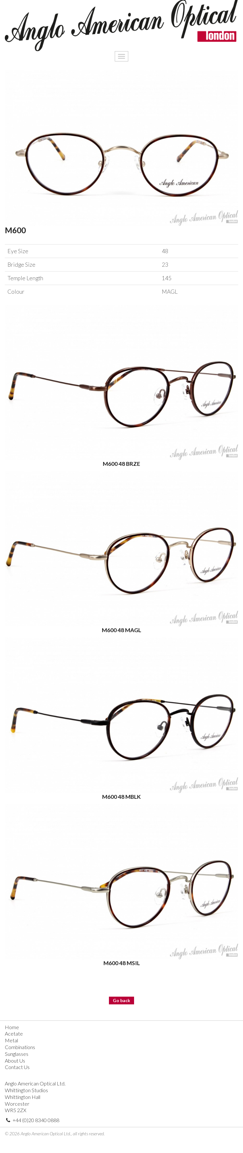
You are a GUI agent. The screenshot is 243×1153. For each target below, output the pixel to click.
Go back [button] (121, 1000)
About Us (15, 1060)
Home (12, 1027)
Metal (11, 1040)
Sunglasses (16, 1054)
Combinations (20, 1047)
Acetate (14, 1033)
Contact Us (17, 1067)
